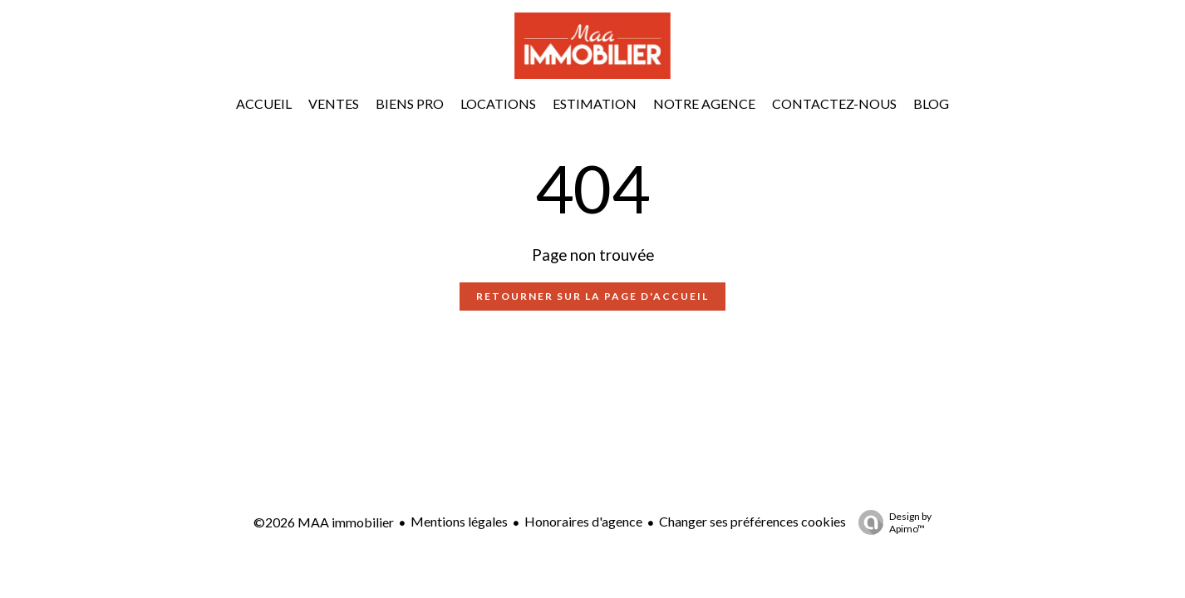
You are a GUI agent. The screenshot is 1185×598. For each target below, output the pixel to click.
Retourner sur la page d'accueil (592, 296)
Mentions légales (459, 521)
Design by (891, 522)
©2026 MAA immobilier (323, 522)
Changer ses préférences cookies (752, 521)
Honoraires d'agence (583, 521)
